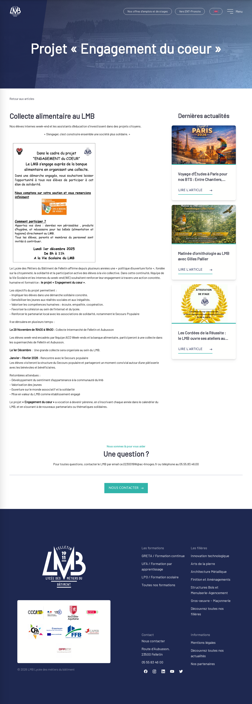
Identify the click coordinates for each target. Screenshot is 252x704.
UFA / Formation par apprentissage (157, 566)
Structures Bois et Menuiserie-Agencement (209, 590)
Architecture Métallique (209, 571)
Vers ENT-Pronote (190, 11)
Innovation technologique (210, 556)
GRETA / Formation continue (163, 556)
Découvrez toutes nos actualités (207, 653)
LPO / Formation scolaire (160, 577)
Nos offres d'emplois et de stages (148, 11)
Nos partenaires (203, 664)
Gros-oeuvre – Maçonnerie (211, 600)
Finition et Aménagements (210, 579)
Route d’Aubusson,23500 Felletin (156, 651)
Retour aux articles (21, 98)
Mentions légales (203, 642)
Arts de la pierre (203, 563)
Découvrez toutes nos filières (207, 611)
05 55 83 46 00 (152, 662)
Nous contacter (153, 641)
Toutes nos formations (158, 585)
